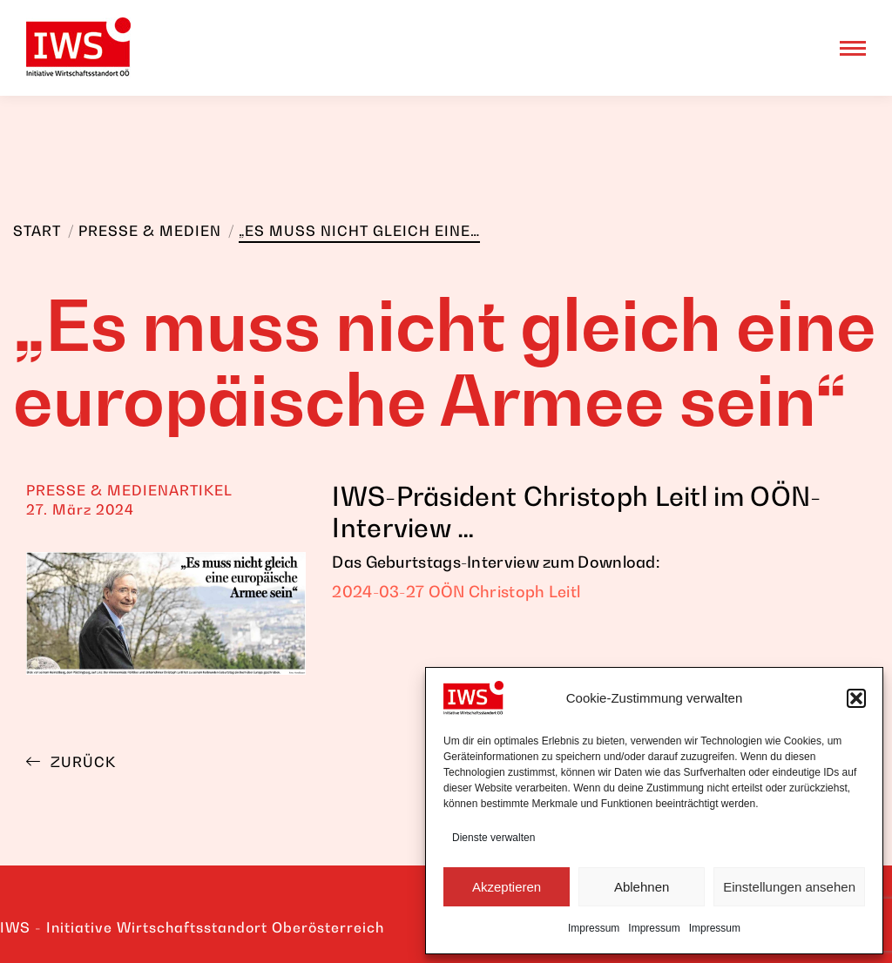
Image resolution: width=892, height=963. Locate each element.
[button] (856, 698)
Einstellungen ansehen (789, 886)
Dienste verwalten (493, 838)
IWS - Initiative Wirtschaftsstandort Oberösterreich (192, 927)
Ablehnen (641, 886)
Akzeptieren (506, 886)
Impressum (593, 928)
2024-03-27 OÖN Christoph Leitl (456, 592)
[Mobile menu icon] (853, 48)
